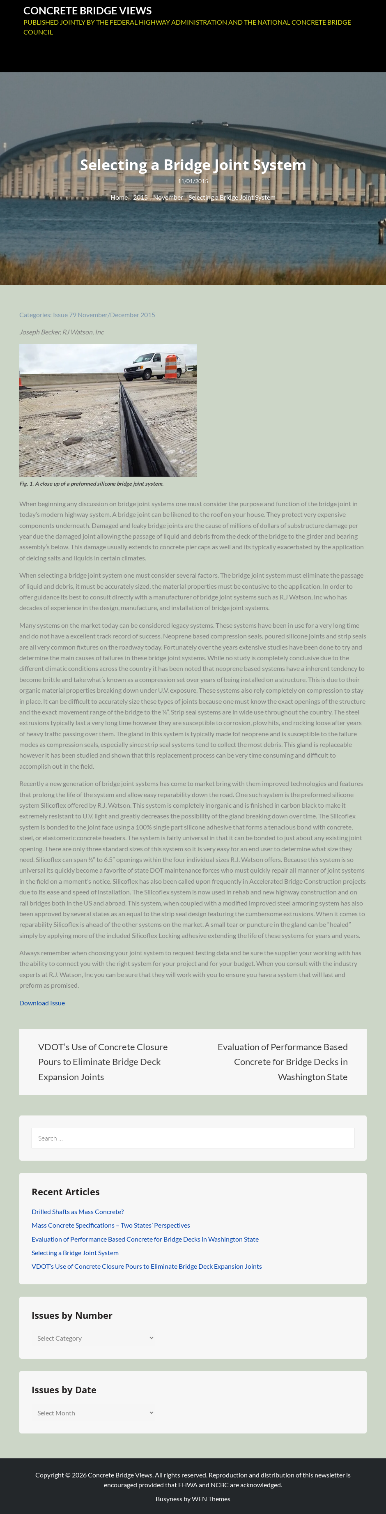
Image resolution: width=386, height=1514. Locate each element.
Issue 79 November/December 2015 (104, 313)
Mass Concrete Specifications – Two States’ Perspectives (111, 1224)
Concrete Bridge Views (89, 9)
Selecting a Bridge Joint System (75, 1251)
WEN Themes (211, 1497)
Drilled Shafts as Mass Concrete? (78, 1210)
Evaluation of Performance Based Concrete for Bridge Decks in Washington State (145, 1237)
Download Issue (42, 1001)
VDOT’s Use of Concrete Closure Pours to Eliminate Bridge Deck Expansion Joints (147, 1265)
